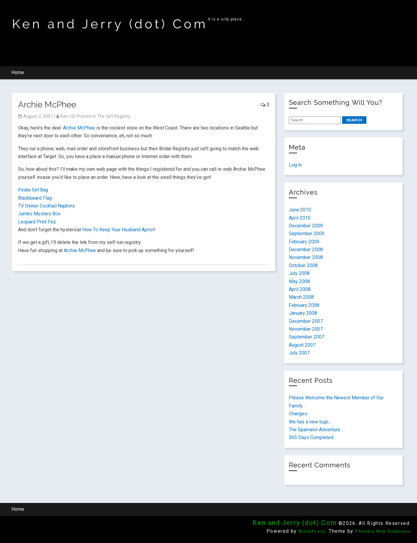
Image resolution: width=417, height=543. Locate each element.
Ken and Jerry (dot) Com (110, 24)
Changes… (299, 414)
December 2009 (306, 226)
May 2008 (299, 281)
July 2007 (299, 353)
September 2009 (306, 233)
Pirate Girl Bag (33, 190)
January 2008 (303, 313)
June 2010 (300, 210)
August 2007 (302, 345)
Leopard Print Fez (37, 222)
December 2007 (306, 321)
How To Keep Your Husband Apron (118, 229)
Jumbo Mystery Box (39, 214)
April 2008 (299, 289)
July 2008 (299, 273)
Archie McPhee (79, 128)
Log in (295, 165)
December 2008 (306, 249)
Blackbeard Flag (35, 198)
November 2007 (306, 329)
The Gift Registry (113, 116)
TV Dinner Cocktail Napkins (46, 206)
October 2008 (303, 265)
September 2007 (306, 337)
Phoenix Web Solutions (383, 531)
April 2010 (299, 218)
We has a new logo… (310, 422)
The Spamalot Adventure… (316, 429)
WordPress (312, 531)
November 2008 (306, 257)
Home (17, 72)
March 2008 (301, 297)
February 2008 (304, 305)
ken (64, 116)
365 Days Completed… (312, 437)
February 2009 (304, 242)
